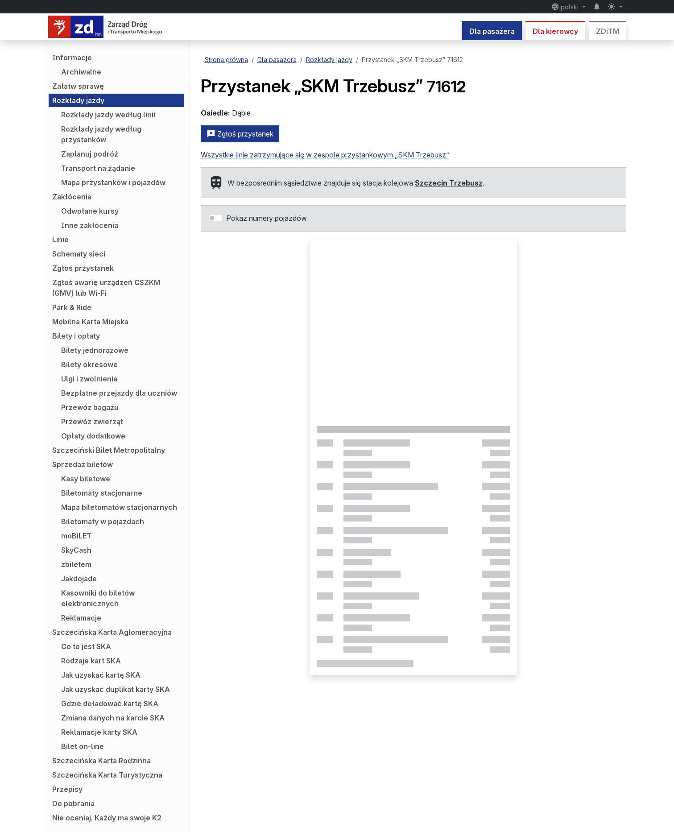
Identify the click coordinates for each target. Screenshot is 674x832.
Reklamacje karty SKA (99, 732)
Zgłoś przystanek (83, 268)
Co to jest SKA (86, 646)
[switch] (215, 218)
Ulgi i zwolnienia (89, 378)
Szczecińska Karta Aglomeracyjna (112, 632)
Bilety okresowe (89, 364)
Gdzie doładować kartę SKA (109, 703)
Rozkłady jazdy (78, 100)
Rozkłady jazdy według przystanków (101, 134)
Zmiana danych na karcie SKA (113, 717)
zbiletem (76, 564)
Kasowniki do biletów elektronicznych (98, 598)
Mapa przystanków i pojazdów (113, 182)
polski (566, 7)
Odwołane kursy (90, 211)
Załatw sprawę (78, 86)
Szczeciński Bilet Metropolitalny (108, 450)
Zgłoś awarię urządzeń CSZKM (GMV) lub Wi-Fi (106, 288)
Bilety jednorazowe (94, 350)
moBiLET (76, 535)
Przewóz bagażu (90, 407)
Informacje (72, 57)
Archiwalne (81, 71)
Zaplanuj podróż (89, 153)
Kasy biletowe (85, 478)
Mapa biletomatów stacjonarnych (119, 507)
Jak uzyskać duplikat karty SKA (115, 689)
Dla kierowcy (555, 31)
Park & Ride (71, 307)
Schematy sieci (78, 253)
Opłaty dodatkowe (93, 435)
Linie (60, 239)
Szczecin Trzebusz (449, 182)
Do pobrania (73, 803)
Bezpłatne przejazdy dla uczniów (119, 393)
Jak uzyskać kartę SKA (101, 675)
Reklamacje (81, 617)
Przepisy (67, 789)
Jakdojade (79, 578)
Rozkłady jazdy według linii (108, 114)
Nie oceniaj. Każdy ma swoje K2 (106, 817)
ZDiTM (607, 31)
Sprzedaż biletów (82, 464)
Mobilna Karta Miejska (90, 321)
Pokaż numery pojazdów (266, 218)
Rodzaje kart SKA (91, 660)
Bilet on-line (82, 746)
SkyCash (76, 550)
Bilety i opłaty (76, 335)
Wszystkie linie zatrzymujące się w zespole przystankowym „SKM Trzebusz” (325, 154)
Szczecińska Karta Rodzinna (101, 760)
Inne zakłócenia (89, 225)
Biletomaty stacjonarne (101, 492)
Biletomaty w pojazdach (102, 521)
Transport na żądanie (98, 168)
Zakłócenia (71, 196)
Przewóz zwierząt (92, 421)
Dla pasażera (492, 31)
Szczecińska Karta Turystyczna (107, 774)
